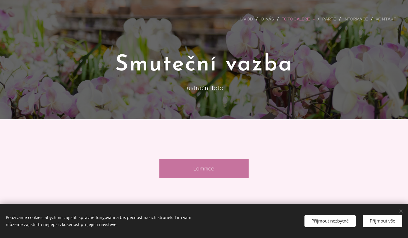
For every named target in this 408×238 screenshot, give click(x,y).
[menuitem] (249, 19)
